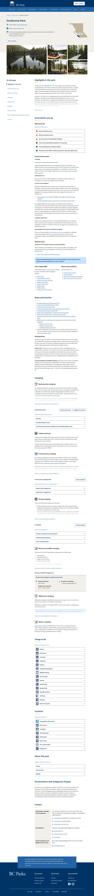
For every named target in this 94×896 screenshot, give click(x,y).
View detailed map (22, 25)
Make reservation (66, 410)
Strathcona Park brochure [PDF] (46, 307)
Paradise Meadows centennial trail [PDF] (48, 303)
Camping (9, 97)
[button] (60, 131)
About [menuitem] (75, 9)
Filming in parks (39, 880)
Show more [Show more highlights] (39, 110)
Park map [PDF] (41, 305)
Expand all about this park (43, 762)
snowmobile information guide (59, 234)
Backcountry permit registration (73, 278)
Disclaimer (38, 891)
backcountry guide (76, 613)
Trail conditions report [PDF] (45, 197)
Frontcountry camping (70, 273)
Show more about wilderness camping (46, 616)
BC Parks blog (72, 880)
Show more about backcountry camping (47, 404)
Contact (9, 119)
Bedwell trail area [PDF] (46, 324)
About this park (11, 110)
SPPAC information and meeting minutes (48, 254)
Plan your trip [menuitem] (21, 9)
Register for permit (79, 410)
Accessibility (55, 891)
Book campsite (80, 479)
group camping (41, 448)
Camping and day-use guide (45, 280)
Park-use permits (39, 878)
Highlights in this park (14, 84)
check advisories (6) (18, 28)
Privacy (47, 891)
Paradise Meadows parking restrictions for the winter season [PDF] (55, 201)
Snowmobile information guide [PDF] (47, 311)
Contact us (71, 878)
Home (8, 15)
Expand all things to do (42, 645)
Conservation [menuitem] (43, 9)
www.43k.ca (57, 837)
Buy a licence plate (56, 880)
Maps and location (12, 93)
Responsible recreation (43, 278)
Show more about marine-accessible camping (48, 568)
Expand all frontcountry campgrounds (46, 484)
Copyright (64, 891)
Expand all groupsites (41, 529)
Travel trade (37, 883)
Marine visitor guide (42, 284)
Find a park (15, 15)
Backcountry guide (42, 282)
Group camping (68, 274)
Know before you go (13, 88)
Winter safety (41, 288)
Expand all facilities (41, 717)
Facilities (9, 106)
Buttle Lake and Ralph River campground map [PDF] (51, 314)
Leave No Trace (67, 611)
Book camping (12, 41)
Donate (53, 878)
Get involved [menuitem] (53, 9)
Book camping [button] (79, 3)
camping (15, 36)
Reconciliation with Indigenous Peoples (18, 115)
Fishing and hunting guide (44, 289)
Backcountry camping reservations (73, 276)
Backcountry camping (41, 626)
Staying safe (40, 276)
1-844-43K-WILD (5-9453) (60, 834)
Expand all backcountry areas (44, 414)
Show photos (79, 71)
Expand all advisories (41, 127)
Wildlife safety (41, 286)
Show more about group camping (45, 519)
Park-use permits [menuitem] (65, 9)
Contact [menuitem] (83, 9)
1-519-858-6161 (58, 821)
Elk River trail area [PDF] (46, 326)
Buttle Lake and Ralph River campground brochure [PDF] (53, 312)
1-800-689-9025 (58, 818)
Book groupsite (80, 525)
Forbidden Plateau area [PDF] (47, 327)
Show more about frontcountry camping (47, 473)
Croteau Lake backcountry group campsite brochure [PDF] (53, 309)
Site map (30, 891)
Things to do (10, 102)
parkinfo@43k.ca (58, 831)
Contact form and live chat (61, 824)
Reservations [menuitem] (32, 9)
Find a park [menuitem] (12, 9)
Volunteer (54, 883)
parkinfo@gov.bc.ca (59, 846)
